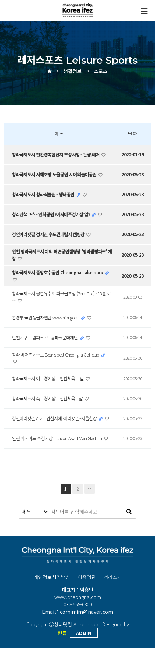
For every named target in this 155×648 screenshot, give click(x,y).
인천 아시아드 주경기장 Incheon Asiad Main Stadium (57, 438)
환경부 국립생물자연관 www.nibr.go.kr (46, 317)
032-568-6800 (78, 604)
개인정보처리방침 (52, 576)
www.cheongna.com (77, 596)
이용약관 (87, 576)
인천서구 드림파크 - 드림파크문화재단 (45, 337)
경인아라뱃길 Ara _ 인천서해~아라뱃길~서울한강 (55, 418)
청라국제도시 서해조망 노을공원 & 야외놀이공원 (54, 174)
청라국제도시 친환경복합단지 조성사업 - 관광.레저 (56, 154)
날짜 (132, 133)
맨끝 (89, 489)
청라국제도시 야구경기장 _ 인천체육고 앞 (48, 378)
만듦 (62, 632)
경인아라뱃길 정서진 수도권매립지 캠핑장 (48, 234)
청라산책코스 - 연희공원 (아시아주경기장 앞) (51, 214)
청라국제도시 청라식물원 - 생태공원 (43, 194)
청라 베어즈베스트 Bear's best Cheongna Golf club (56, 354)
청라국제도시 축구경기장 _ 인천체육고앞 (48, 398)
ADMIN (83, 632)
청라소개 (113, 576)
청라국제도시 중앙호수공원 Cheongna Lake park (58, 272)
